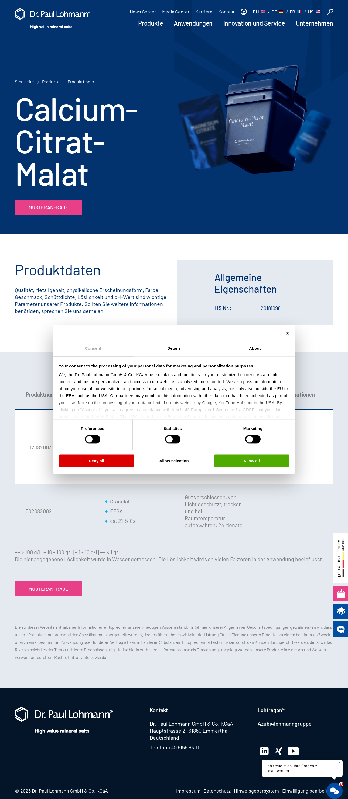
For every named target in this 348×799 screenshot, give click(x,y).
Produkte (150, 23)
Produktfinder (81, 81)
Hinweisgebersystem (256, 791)
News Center (143, 12)
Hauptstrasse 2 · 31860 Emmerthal (189, 730)
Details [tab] (174, 348)
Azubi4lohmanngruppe (285, 723)
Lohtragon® (271, 710)
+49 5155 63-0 (183, 747)
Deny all (96, 460)
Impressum (188, 791)
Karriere (203, 12)
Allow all (251, 460)
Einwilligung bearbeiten (307, 791)
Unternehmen (314, 23)
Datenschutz (217, 791)
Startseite (24, 81)
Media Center (176, 12)
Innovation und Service (254, 23)
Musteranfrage (48, 207)
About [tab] (255, 348)
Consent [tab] (93, 348)
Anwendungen (193, 23)
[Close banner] (287, 333)
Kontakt (226, 12)
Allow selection (174, 460)
